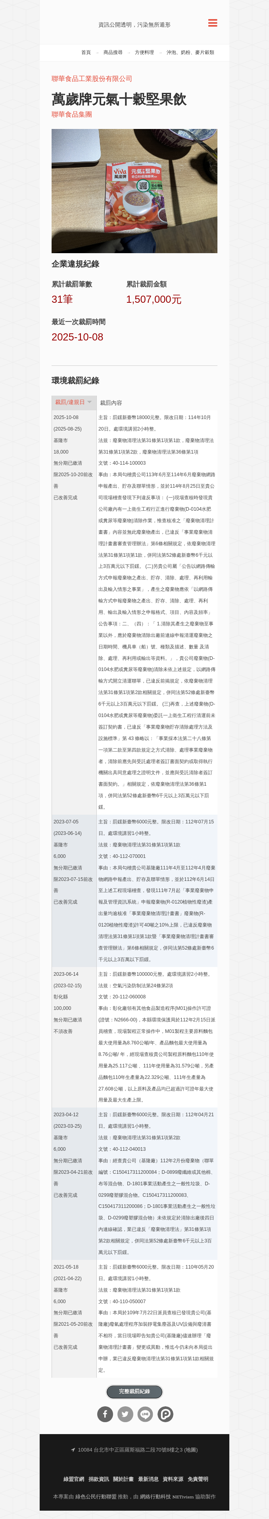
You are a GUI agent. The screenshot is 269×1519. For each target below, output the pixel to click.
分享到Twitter (125, 1423)
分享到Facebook (105, 1423)
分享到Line (145, 1423)
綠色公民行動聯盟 (96, 1505)
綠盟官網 (73, 1488)
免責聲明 (198, 1488)
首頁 (86, 60)
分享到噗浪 (165, 1423)
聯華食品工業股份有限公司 (92, 87)
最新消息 (148, 1488)
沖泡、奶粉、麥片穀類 (190, 60)
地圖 (191, 1458)
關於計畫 (123, 1488)
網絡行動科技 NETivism (167, 1505)
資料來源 (173, 1488)
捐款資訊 (98, 1488)
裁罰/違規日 (73, 410)
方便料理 (144, 60)
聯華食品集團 (72, 123)
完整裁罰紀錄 (134, 1400)
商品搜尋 (113, 60)
